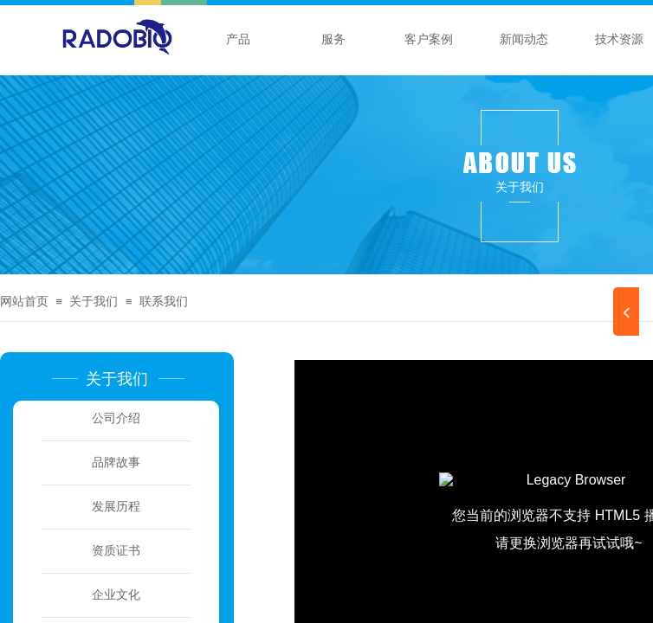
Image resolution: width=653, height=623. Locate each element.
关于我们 (93, 301)
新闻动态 (524, 39)
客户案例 (428, 39)
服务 (333, 39)
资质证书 (116, 550)
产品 (238, 39)
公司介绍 (116, 418)
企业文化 (116, 594)
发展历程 (116, 506)
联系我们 (163, 301)
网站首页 (24, 301)
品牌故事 (116, 462)
